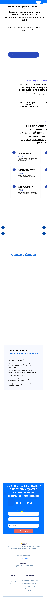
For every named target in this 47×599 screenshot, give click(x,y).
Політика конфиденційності (30, 572)
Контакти (13, 575)
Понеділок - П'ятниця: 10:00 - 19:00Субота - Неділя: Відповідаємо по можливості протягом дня (23, 556)
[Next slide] (44, 232)
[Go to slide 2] (24, 241)
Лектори (13, 569)
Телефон (10, 514)
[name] (23, 505)
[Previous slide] (3, 232)
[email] (23, 510)
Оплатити (24, 522)
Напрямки (13, 572)
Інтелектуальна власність (30, 574)
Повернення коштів (30, 577)
